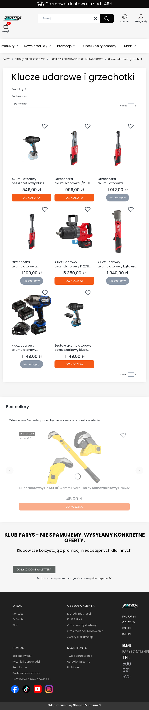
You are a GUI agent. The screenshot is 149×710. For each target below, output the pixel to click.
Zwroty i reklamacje (80, 637)
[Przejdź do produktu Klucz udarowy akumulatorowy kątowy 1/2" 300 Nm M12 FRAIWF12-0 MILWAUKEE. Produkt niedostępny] (117, 231)
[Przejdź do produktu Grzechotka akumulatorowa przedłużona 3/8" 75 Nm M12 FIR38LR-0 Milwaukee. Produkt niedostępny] (31, 231)
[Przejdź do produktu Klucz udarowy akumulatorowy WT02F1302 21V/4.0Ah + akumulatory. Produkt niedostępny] (31, 315)
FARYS (6, 59)
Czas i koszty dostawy (82, 625)
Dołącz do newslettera (34, 569)
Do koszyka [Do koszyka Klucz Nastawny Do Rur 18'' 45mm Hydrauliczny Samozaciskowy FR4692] (74, 507)
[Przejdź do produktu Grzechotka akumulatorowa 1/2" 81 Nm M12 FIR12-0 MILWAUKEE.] (74, 148)
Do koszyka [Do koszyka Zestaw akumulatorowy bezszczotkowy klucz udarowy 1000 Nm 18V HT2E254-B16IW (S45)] (74, 364)
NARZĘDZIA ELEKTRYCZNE (30, 59)
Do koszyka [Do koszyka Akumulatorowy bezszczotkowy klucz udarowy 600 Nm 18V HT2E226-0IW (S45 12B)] (31, 197)
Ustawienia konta (78, 662)
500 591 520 (126, 670)
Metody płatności (79, 614)
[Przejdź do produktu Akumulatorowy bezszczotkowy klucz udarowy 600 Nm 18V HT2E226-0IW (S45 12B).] (31, 148)
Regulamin (20, 667)
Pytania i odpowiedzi (26, 662)
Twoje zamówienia (79, 656)
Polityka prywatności (26, 673)
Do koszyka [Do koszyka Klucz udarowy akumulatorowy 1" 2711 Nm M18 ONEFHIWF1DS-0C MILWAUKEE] (74, 281)
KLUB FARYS (74, 619)
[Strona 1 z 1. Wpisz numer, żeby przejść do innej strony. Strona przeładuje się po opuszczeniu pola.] (131, 106)
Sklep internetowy (73, 705)
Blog (15, 625)
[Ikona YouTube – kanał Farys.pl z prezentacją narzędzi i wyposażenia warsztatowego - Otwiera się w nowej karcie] (37, 689)
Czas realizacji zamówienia (85, 631)
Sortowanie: (19, 96)
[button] (107, 18)
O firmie (18, 619)
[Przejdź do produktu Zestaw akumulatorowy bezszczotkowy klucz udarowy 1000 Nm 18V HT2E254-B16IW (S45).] (74, 315)
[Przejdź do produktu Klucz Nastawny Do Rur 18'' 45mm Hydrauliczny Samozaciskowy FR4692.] (74, 457)
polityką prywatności (101, 578)
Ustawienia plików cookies (30, 679)
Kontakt (18, 614)
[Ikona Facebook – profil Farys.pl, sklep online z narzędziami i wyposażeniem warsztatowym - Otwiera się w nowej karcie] (15, 689)
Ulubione (73, 667)
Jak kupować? (22, 656)
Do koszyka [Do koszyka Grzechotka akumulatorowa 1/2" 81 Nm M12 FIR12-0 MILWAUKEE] (74, 197)
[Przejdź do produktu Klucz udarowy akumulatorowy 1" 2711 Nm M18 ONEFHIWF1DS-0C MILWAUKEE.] (74, 231)
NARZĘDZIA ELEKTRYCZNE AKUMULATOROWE (76, 59)
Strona (123, 105)
